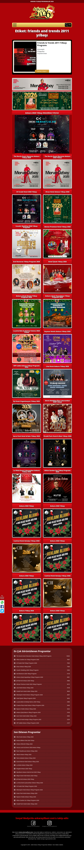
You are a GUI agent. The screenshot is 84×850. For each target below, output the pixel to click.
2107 (68, 723)
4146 (68, 688)
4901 (68, 677)
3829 (68, 691)
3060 (68, 716)
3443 (68, 705)
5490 (68, 670)
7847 (68, 659)
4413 (68, 684)
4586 (68, 680)
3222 (68, 709)
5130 (68, 673)
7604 (68, 663)
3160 (68, 712)
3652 (68, 698)
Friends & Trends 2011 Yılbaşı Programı (52, 44)
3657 (68, 695)
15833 (68, 656)
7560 (68, 666)
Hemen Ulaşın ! (42, 71)
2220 (68, 719)
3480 (68, 702)
